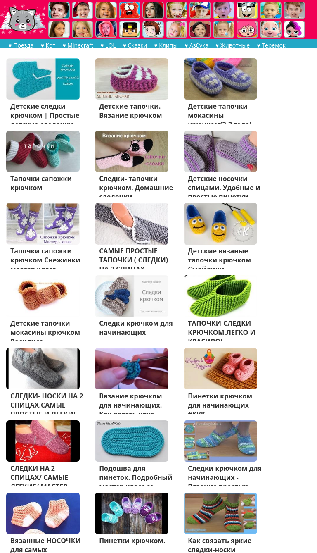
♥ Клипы (165, 45)
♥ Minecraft (77, 45)
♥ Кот (47, 45)
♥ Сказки (134, 45)
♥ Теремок (270, 45)
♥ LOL (107, 45)
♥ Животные (232, 45)
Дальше (61, 519)
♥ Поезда (20, 45)
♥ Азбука (196, 45)
